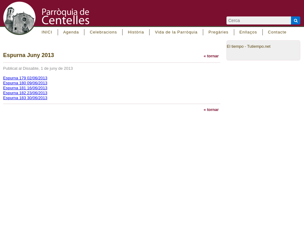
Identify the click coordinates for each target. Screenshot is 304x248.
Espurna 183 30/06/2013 (25, 97)
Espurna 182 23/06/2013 (25, 93)
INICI (47, 32)
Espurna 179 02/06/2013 (25, 78)
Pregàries (218, 32)
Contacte (277, 32)
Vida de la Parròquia (176, 32)
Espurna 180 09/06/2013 (25, 83)
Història (136, 32)
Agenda (71, 32)
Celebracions (103, 32)
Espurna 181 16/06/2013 (25, 88)
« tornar (211, 56)
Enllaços (248, 32)
